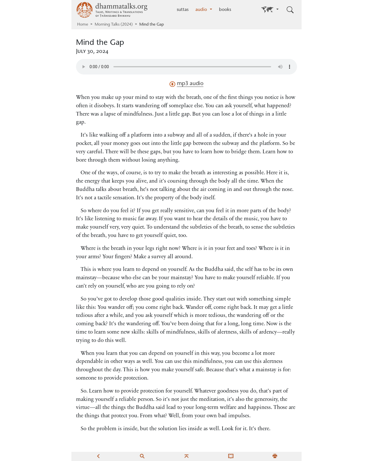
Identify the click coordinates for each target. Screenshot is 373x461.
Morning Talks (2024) (114, 25)
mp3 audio (186, 84)
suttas (183, 9)
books (225, 9)
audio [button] (201, 9)
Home (82, 25)
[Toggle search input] (290, 9)
